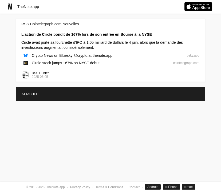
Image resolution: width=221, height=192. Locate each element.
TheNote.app (28, 7)
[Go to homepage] (10, 6)
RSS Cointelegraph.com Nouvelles (50, 24)
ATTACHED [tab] (30, 94)
